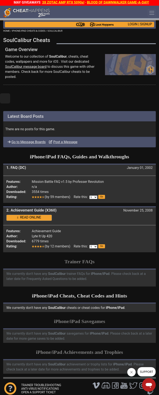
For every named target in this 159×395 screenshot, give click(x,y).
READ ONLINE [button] (29, 217)
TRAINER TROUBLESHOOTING (41, 385)
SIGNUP (146, 24)
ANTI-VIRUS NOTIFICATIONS (40, 388)
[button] (101, 197)
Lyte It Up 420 (42, 236)
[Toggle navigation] (152, 13)
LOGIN (133, 24)
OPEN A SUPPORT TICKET (38, 392)
